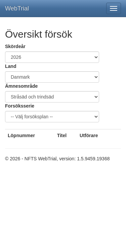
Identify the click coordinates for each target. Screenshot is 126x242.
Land (10, 66)
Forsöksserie (19, 106)
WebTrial (17, 8)
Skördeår (15, 46)
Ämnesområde (21, 86)
